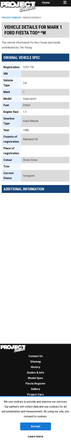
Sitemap (35, 361)
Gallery (35, 389)
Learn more (35, 436)
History (35, 367)
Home (46, 2)
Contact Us (35, 356)
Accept (35, 426)
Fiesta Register (35, 383)
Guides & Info (35, 372)
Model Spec (35, 378)
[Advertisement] (32, 228)
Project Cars (35, 394)
